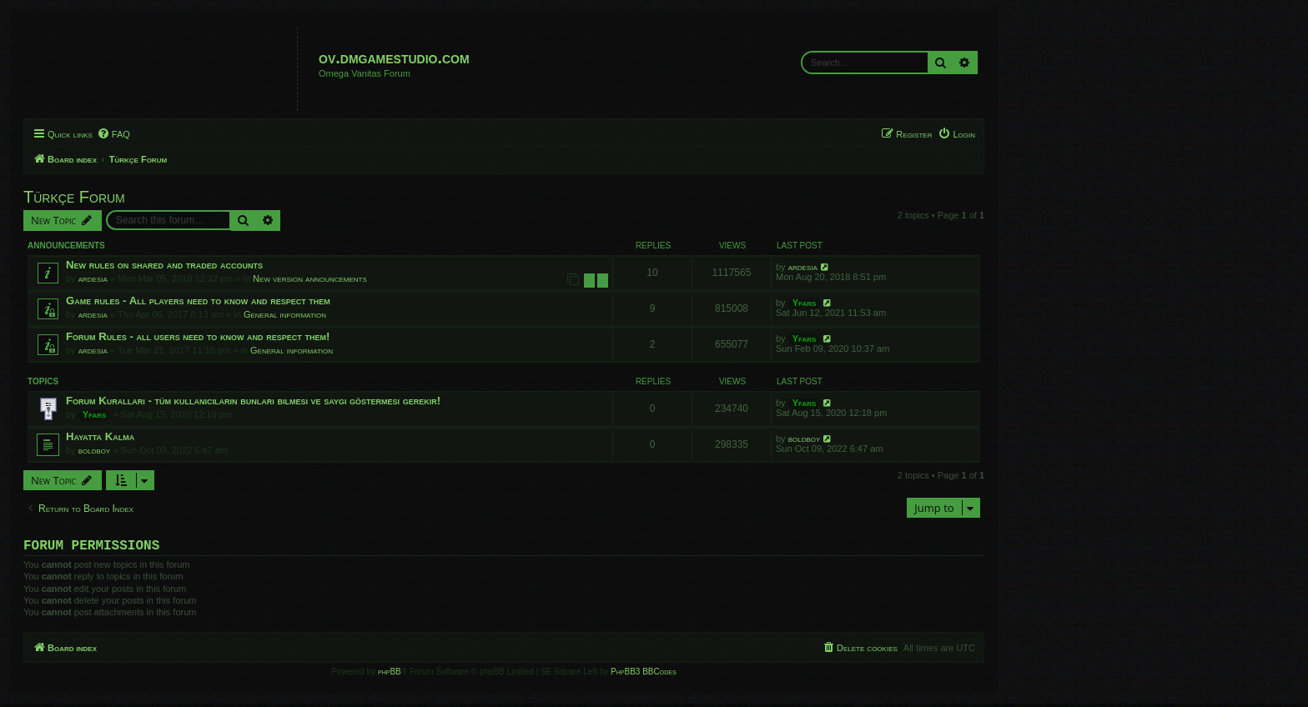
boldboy (94, 450)
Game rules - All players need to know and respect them (198, 300)
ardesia (93, 278)
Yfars (804, 303)
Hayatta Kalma (100, 436)
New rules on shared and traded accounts (164, 264)
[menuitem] (113, 134)
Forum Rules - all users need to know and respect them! (198, 336)
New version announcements (310, 278)
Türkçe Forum (74, 197)
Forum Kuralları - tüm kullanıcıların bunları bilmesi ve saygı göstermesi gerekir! (253, 400)
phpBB (389, 674)
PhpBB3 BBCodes (643, 674)
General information (285, 314)
